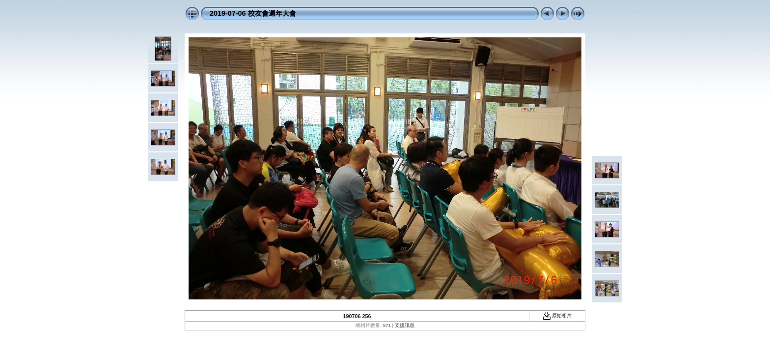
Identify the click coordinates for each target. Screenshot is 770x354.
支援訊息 (404, 325)
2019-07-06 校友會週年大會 (253, 13)
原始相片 (557, 315)
